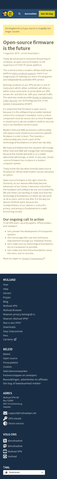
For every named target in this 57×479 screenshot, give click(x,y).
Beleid (6, 354)
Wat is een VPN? (12, 322)
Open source (10, 358)
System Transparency (30, 53)
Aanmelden (31, 13)
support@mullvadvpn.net (19, 413)
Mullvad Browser (12, 310)
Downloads (9, 327)
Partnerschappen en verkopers (20, 375)
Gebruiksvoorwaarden (15, 371)
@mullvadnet (12, 441)
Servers (7, 293)
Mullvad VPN (10, 305)
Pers (5, 335)
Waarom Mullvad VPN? (15, 318)
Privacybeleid (10, 362)
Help (5, 288)
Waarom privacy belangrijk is (19, 314)
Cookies (7, 366)
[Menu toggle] (10, 14)
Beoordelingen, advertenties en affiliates (25, 379)
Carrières (9, 339)
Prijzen (7, 297)
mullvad (10, 456)
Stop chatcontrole (13, 331)
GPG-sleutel (12, 418)
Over (5, 284)
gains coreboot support (24, 73)
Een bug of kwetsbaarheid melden (22, 383)
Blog (5, 301)
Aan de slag (47, 13)
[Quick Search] (19, 14)
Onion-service (13, 423)
